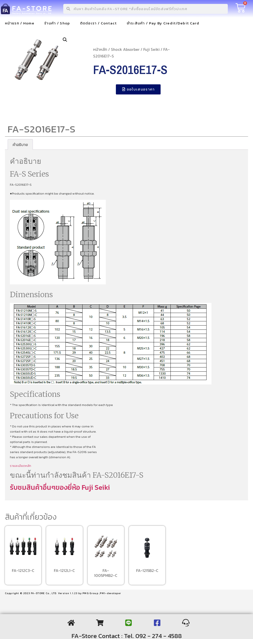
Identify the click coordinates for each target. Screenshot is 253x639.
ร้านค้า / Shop (57, 23)
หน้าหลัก (100, 49)
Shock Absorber (125, 49)
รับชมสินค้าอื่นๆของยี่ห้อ (46, 487)
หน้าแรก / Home (19, 23)
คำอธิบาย (20, 144)
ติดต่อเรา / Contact (98, 23)
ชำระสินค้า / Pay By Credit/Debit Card (163, 23)
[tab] (20, 144)
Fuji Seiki (151, 49)
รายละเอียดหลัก (20, 465)
